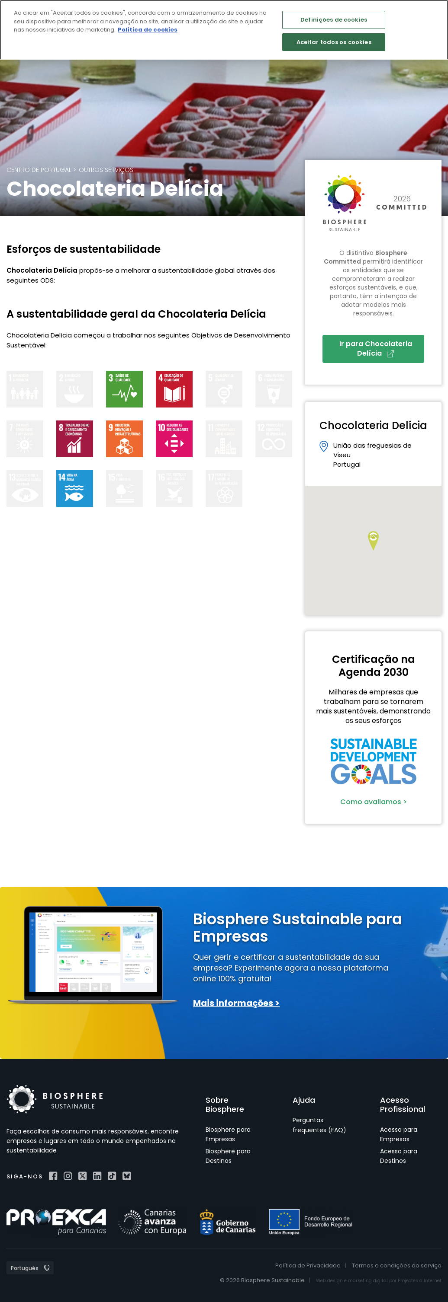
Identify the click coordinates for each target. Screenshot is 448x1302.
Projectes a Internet (420, 1280)
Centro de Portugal (38, 170)
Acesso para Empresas (398, 1134)
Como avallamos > (373, 802)
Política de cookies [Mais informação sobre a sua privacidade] (147, 29)
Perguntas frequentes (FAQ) (319, 1125)
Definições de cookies (333, 20)
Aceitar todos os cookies (334, 42)
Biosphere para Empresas (228, 1134)
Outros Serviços (106, 170)
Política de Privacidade (308, 1265)
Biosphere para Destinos (228, 1156)
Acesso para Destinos (398, 1156)
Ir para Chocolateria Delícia (375, 348)
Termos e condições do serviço (397, 1265)
